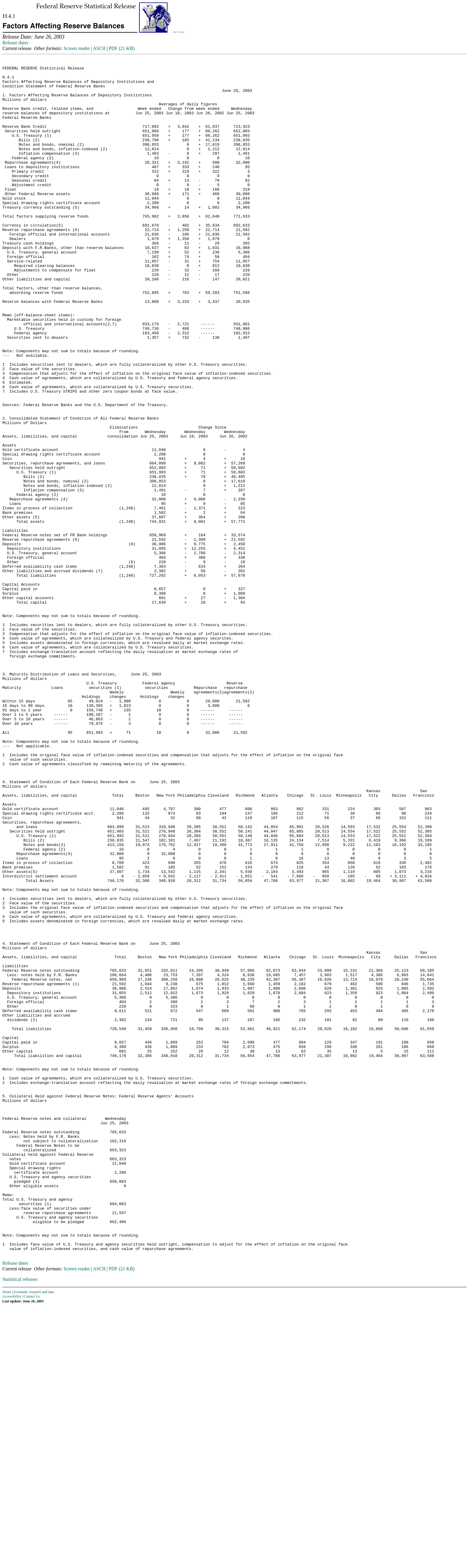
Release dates (15, 42)
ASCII (99, 48)
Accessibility (11, 1533)
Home (6, 1529)
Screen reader (77, 48)
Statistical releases (20, 1516)
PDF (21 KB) (122, 48)
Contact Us (32, 1533)
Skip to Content (178, 32)
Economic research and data (34, 1529)
